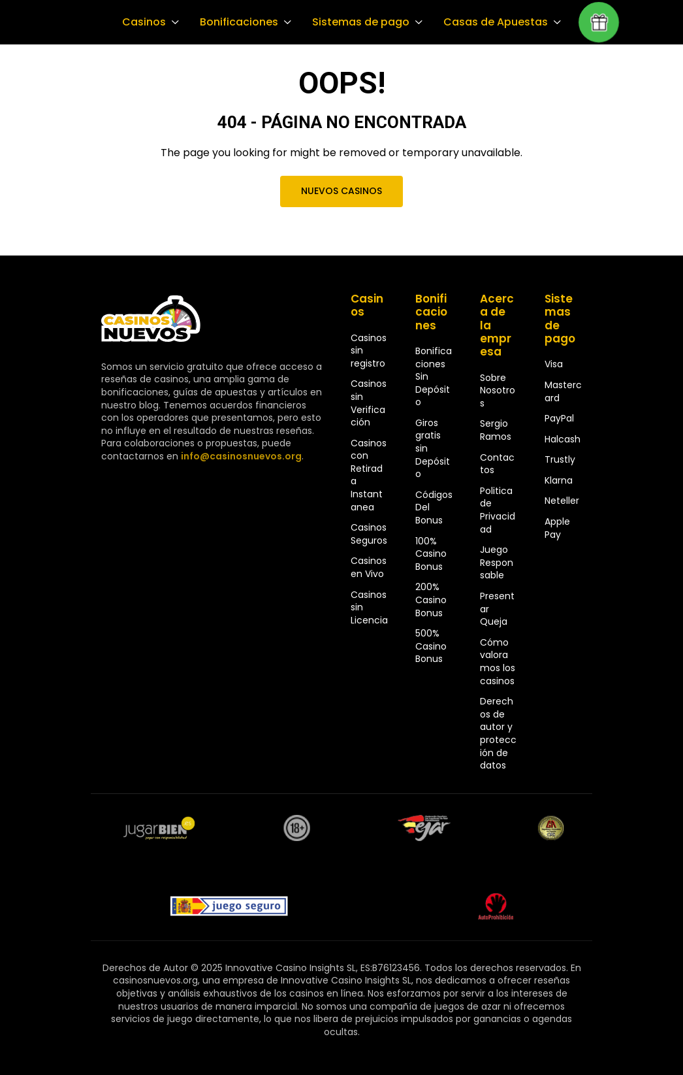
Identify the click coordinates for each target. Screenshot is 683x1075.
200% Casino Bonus (431, 599)
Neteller (562, 500)
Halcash (562, 439)
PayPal (559, 418)
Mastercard (563, 391)
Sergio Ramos (495, 430)
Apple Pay (557, 528)
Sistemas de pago (357, 22)
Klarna (559, 480)
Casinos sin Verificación (369, 403)
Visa (554, 364)
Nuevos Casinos (341, 190)
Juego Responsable (496, 562)
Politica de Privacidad (497, 510)
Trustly (560, 459)
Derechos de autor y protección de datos (498, 733)
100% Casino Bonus (431, 554)
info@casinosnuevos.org (239, 456)
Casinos (143, 22)
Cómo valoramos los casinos (497, 661)
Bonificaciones (237, 22)
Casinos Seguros (369, 534)
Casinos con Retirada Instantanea (369, 475)
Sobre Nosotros (497, 390)
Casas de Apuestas (490, 22)
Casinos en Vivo (369, 567)
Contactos (497, 464)
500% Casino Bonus (431, 646)
